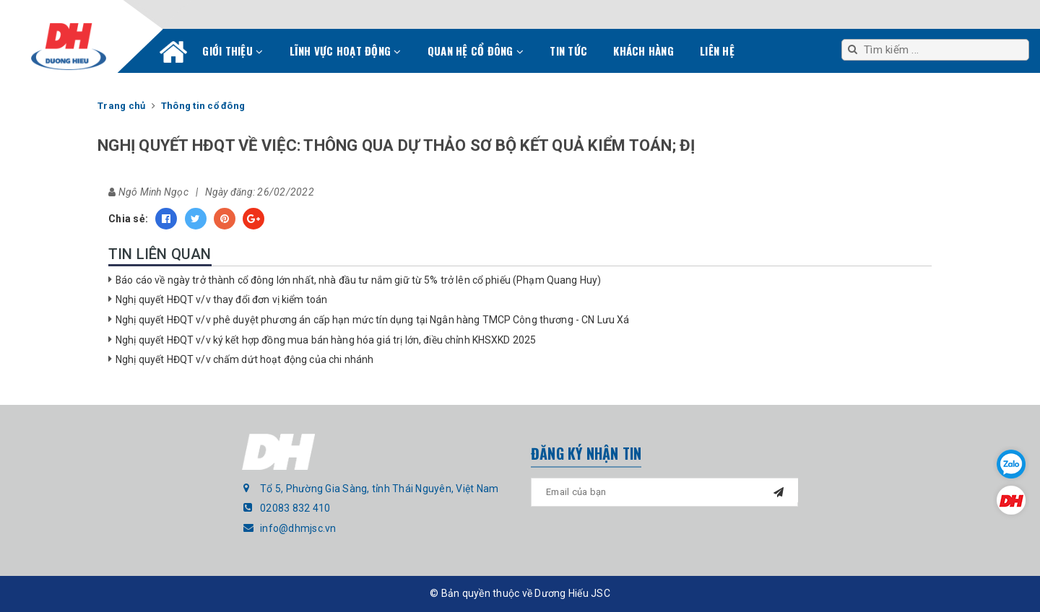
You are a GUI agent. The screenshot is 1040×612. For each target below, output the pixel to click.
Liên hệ (717, 50)
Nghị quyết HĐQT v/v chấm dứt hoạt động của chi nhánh (244, 359)
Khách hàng (643, 50)
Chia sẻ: (128, 218)
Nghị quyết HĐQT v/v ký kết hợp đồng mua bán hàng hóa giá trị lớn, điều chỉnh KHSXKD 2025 (326, 340)
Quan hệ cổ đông (476, 50)
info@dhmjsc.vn (298, 528)
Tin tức (568, 50)
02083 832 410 (295, 508)
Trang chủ (173, 54)
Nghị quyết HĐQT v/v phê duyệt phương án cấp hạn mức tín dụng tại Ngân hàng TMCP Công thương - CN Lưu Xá (372, 319)
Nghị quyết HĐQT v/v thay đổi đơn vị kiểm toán (221, 299)
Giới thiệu (232, 50)
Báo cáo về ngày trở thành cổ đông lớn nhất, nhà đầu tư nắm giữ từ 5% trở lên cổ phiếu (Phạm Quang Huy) (358, 280)
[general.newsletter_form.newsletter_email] (664, 492)
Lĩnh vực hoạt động (346, 50)
